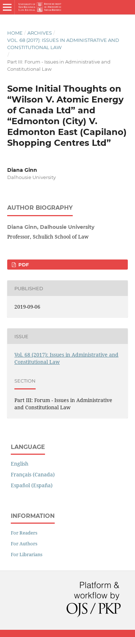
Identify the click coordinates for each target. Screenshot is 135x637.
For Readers (24, 532)
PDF (23, 264)
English (19, 463)
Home (15, 33)
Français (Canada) (33, 474)
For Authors (24, 543)
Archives (39, 33)
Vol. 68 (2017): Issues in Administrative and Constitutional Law (63, 43)
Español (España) (32, 485)
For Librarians (26, 554)
